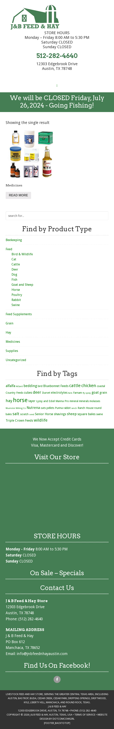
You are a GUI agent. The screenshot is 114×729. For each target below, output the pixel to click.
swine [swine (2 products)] (99, 414)
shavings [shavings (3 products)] (60, 414)
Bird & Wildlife (22, 254)
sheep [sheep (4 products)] (72, 414)
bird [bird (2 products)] (40, 386)
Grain (9, 323)
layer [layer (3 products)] (31, 401)
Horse (16, 290)
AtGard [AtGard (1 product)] (19, 386)
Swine (16, 305)
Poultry (17, 295)
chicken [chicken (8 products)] (88, 385)
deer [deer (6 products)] (37, 392)
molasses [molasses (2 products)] (95, 401)
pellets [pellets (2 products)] (50, 407)
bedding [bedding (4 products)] (30, 386)
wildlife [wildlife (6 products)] (41, 420)
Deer (15, 269)
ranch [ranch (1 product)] (74, 408)
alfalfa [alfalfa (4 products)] (10, 386)
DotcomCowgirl (64, 718)
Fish (14, 279)
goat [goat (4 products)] (95, 392)
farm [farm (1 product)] (70, 393)
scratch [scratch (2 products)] (24, 414)
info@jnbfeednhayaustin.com (42, 654)
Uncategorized (16, 360)
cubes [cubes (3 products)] (28, 392)
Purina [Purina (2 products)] (59, 407)
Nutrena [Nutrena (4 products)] (33, 408)
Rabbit (16, 300)
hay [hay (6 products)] (9, 400)
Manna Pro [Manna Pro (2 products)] (62, 401)
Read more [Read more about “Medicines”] (18, 195)
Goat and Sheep (22, 285)
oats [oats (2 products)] (43, 407)
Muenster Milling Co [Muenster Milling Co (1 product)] (16, 408)
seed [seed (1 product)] (31, 414)
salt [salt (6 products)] (16, 413)
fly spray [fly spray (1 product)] (87, 393)
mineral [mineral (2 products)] (74, 401)
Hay (8, 332)
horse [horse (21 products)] (20, 400)
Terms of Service (84, 714)
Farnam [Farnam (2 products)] (77, 392)
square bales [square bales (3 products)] (86, 414)
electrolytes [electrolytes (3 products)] (59, 392)
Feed (9, 249)
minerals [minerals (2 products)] (84, 401)
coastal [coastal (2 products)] (101, 386)
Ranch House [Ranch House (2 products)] (85, 407)
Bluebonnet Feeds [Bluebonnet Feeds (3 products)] (55, 386)
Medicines (13, 342)
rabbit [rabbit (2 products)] (67, 407)
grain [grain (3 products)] (103, 392)
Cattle (16, 264)
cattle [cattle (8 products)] (75, 385)
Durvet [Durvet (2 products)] (46, 392)
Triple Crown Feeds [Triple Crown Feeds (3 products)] (19, 420)
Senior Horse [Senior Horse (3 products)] (44, 414)
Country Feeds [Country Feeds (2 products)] (14, 392)
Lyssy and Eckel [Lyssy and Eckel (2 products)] (45, 401)
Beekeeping (14, 240)
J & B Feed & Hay (35, 17)
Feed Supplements (19, 314)
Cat (14, 259)
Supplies (12, 351)
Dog (14, 274)
